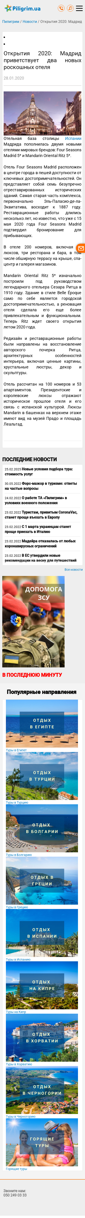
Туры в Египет (16, 750)
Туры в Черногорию (20, 1116)
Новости (30, 21)
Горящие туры (16, 1169)
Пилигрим (10, 21)
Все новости (74, 569)
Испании (73, 138)
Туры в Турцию (17, 802)
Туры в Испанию (18, 959)
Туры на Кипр (16, 1012)
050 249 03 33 (15, 1195)
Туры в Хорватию (19, 1064)
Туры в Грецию (17, 907)
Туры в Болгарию (19, 855)
